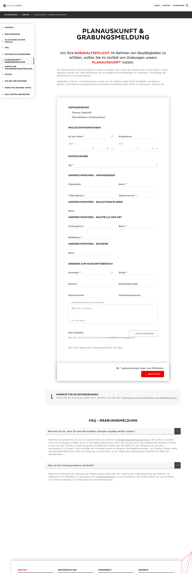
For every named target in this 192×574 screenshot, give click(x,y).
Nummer (72, 284)
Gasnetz (143, 570)
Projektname (125, 136)
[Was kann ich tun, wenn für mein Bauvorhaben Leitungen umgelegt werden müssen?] (177, 431)
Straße (122, 272)
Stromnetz (104, 570)
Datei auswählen (143, 334)
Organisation (74, 184)
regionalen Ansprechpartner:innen (132, 440)
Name (122, 184)
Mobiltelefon (74, 237)
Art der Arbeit (75, 136)
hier (120, 347)
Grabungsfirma (75, 226)
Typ (70, 165)
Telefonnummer (127, 195)
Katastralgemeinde (128, 284)
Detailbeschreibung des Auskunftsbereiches (87, 302)
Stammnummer (76, 295)
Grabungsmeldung (106, 476)
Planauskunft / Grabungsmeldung (50, 15)
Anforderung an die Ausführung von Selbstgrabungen (150, 397)
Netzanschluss (67, 570)
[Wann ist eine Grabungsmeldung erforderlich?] (177, 465)
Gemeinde (73, 272)
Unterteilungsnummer (130, 295)
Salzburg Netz (11, 15)
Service (25, 15)
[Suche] (186, 6)
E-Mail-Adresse (76, 195)
